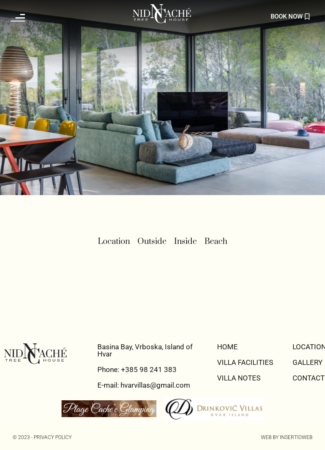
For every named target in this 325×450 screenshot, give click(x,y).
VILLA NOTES (239, 378)
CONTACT (309, 378)
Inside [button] (185, 241)
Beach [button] (215, 241)
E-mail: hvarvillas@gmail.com (143, 385)
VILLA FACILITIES (245, 362)
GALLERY (307, 362)
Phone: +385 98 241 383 (137, 369)
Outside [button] (152, 241)
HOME (227, 347)
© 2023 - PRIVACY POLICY (42, 437)
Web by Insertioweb (286, 437)
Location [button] (114, 241)
